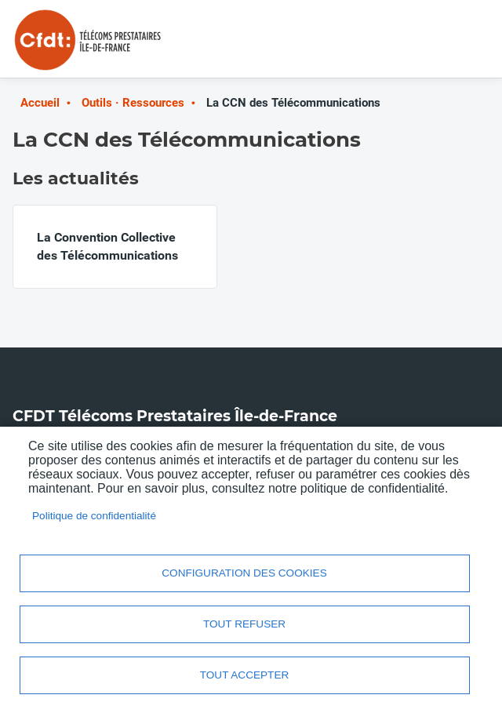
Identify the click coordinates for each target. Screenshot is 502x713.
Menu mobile (458, 45)
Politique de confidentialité (94, 516)
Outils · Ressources (133, 103)
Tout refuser (244, 624)
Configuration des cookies (244, 573)
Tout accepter (244, 675)
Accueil (40, 103)
